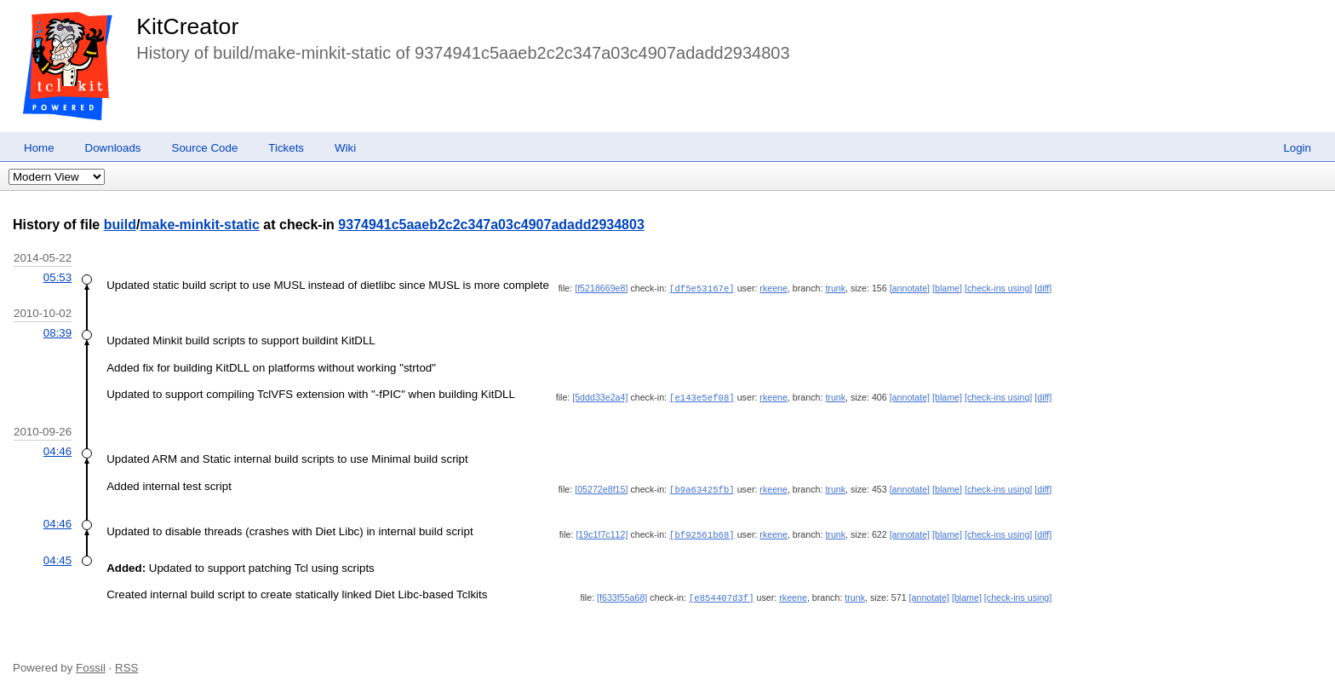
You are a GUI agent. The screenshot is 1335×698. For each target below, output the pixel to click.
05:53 (57, 277)
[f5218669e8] (601, 288)
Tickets (286, 147)
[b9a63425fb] (702, 488)
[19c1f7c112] (601, 533)
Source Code (205, 147)
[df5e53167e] (702, 288)
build (120, 224)
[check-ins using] (998, 288)
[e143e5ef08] (702, 396)
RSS (126, 666)
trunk (835, 288)
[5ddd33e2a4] (599, 396)
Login (1297, 147)
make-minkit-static (200, 224)
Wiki (345, 147)
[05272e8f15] (601, 488)
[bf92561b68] (702, 533)
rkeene (773, 288)
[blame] (947, 288)
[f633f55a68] (622, 596)
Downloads (113, 147)
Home (39, 147)
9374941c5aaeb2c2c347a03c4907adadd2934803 (491, 224)
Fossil (91, 666)
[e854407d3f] (721, 596)
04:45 (57, 558)
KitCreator (187, 26)
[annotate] (910, 288)
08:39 (57, 332)
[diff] (1042, 288)
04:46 (57, 450)
